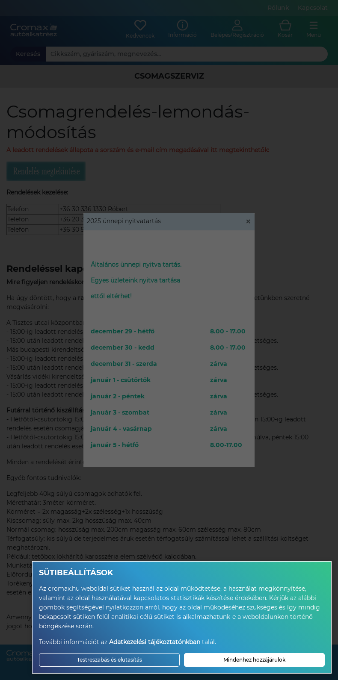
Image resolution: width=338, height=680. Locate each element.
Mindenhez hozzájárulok (254, 659)
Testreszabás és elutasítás (109, 659)
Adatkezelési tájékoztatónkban (154, 642)
